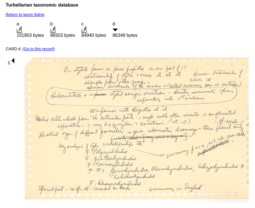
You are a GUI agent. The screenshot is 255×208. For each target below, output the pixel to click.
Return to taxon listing (25, 14)
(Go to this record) (39, 49)
